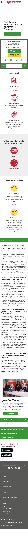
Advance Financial (14, 41)
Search (21, 61)
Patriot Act (5, 479)
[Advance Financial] (14, 2)
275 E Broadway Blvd (6, 424)
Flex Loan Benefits (7, 508)
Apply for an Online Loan (12, 34)
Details (11, 61)
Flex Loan (6, 285)
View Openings (11, 413)
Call (16, 61)
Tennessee (13, 465)
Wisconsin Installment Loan (9, 500)
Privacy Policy (6, 481)
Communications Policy (8, 484)
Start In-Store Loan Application (14, 55)
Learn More (14, 204)
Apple (7, 455)
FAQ (4, 506)
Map (6, 61)
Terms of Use (6, 489)
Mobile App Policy (7, 486)
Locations (6, 465)
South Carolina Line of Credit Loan (11, 497)
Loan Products (6, 511)
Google (7, 450)
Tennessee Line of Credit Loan (10, 495)
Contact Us (5, 513)
